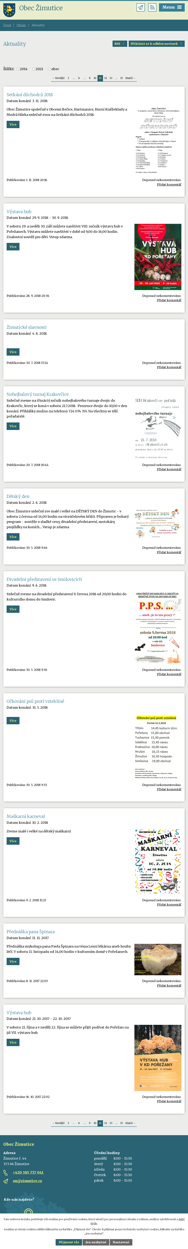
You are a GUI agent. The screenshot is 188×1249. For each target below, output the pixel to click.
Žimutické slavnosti (27, 327)
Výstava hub (19, 211)
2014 (24, 69)
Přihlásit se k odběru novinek (157, 44)
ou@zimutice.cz (27, 1181)
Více (13, 124)
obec (55, 69)
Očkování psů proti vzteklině (35, 701)
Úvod (7, 25)
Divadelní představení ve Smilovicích (44, 579)
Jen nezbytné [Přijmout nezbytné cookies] (96, 1242)
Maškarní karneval (26, 816)
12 (105, 78)
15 (121, 78)
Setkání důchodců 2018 (30, 94)
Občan (21, 25)
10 (95, 78)
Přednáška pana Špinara (31, 931)
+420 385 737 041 (28, 1172)
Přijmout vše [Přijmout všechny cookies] (69, 1242)
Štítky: (8, 68)
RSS (119, 44)
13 (111, 78)
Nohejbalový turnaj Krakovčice (38, 394)
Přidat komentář (169, 184)
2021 (39, 69)
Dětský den (18, 496)
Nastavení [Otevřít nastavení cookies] (121, 1242)
